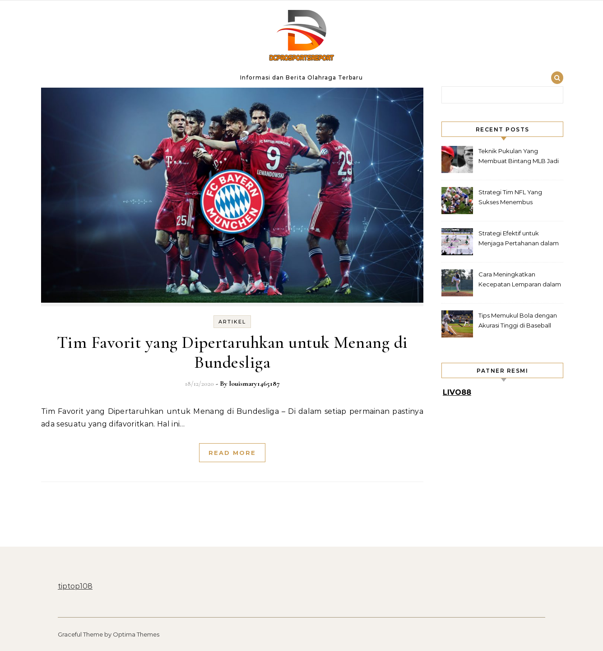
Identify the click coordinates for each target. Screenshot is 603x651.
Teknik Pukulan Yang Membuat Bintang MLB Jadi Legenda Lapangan (518, 157)
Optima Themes (136, 634)
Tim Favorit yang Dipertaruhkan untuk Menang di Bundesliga (232, 352)
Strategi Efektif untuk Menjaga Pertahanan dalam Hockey (518, 239)
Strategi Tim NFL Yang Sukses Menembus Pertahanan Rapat (510, 198)
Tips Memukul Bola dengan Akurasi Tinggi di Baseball (517, 320)
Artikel (232, 321)
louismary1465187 (254, 383)
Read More (232, 452)
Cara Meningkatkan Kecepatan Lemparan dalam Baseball (519, 280)
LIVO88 (457, 392)
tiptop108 (75, 586)
